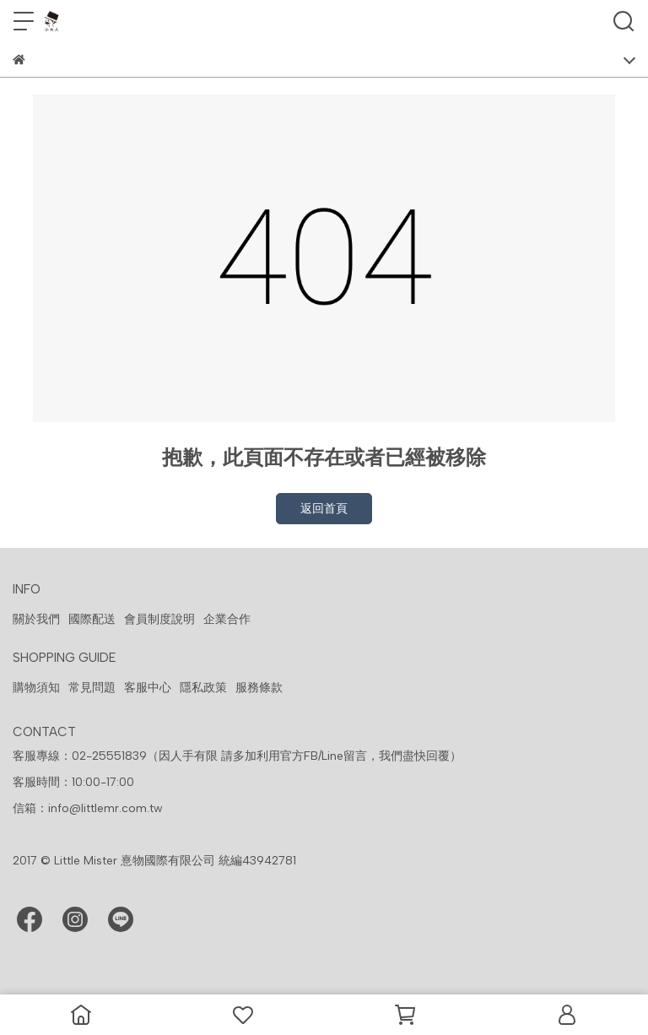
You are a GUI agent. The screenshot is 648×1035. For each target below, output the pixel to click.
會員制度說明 (159, 619)
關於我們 (36, 619)
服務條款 (259, 687)
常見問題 (92, 687)
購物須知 (36, 687)
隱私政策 (203, 687)
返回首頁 (324, 508)
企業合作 (227, 619)
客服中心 (147, 687)
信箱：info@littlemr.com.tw (88, 808)
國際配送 (92, 619)
